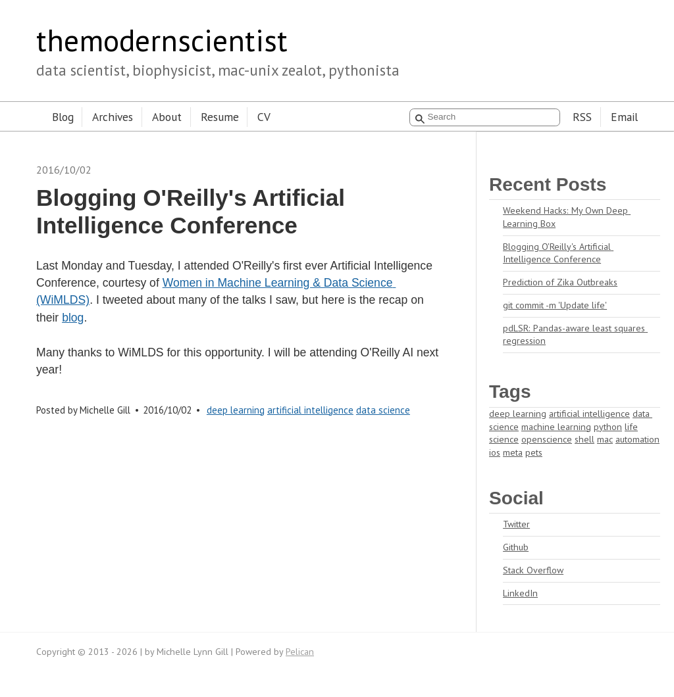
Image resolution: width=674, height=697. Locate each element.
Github (516, 547)
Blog (63, 116)
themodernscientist (162, 40)
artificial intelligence (310, 410)
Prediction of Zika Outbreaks (560, 282)
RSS (582, 116)
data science (383, 410)
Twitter (516, 524)
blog (73, 317)
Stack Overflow (533, 570)
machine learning (556, 427)
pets (533, 452)
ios (494, 452)
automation (637, 439)
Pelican (300, 652)
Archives (112, 116)
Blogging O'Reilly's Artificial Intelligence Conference (558, 253)
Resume (220, 116)
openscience (546, 439)
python (608, 427)
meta (513, 452)
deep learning (236, 410)
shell (584, 439)
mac (605, 439)
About (167, 116)
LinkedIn (520, 593)
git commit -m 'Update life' (555, 305)
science (504, 439)
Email (624, 116)
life (631, 427)
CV (264, 116)
